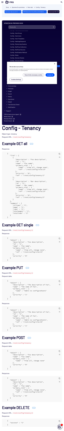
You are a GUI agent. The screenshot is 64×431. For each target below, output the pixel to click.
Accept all (50, 75)
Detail (10, 102)
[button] (59, 426)
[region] (32, 73)
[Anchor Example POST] (29, 337)
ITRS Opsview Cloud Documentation (33, 11)
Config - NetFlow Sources (17, 49)
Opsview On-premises (18, 7)
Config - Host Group (16, 33)
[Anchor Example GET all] (31, 143)
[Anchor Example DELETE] (33, 407)
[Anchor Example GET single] (37, 225)
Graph (10, 91)
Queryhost (11, 99)
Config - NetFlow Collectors (18, 47)
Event (10, 94)
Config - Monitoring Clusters (18, 44)
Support (8, 111)
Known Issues (8, 121)
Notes (10, 96)
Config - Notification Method (18, 52)
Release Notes (8, 118)
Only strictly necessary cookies (33, 75)
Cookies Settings (16, 79)
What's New (7, 116)
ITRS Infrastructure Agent (11, 114)
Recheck (10, 88)
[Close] (54, 64)
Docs (7, 7)
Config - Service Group (16, 60)
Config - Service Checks (17, 58)
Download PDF (53, 11)
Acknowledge (12, 86)
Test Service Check (13, 104)
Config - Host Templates (17, 38)
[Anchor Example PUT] (27, 267)
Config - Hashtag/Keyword (18, 41)
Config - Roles (14, 55)
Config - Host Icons (15, 36)
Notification (11, 107)
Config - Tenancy (40, 7)
